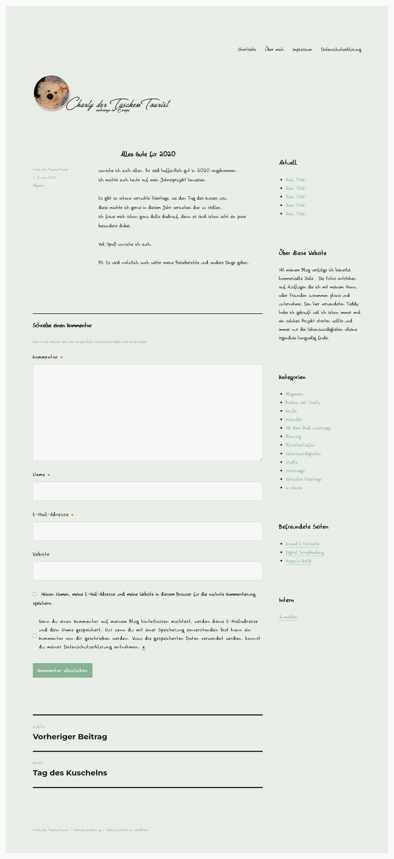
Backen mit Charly (303, 402)
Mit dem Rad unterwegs (308, 427)
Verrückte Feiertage (303, 479)
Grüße (291, 410)
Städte (292, 462)
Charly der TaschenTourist (50, 169)
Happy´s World (298, 560)
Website (41, 554)
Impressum (302, 49)
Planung (293, 436)
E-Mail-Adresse (53, 514)
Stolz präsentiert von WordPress (127, 829)
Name (41, 474)
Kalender (294, 419)
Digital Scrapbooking (305, 552)
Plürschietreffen (300, 444)
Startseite (247, 49)
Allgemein (39, 185)
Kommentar (48, 357)
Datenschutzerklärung (341, 49)
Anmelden (288, 616)
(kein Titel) (296, 179)
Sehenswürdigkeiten (303, 453)
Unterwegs (295, 470)
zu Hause (294, 487)
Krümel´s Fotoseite (302, 543)
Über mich (274, 49)
